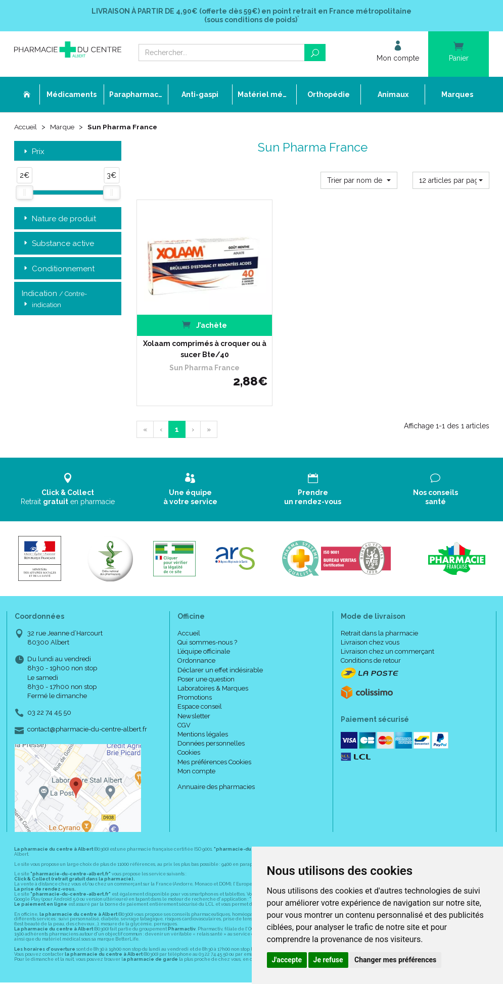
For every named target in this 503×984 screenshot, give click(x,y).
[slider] (24, 193)
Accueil (26, 127)
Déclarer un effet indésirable (220, 642)
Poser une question (206, 651)
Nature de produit (59, 219)
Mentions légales (202, 706)
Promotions (194, 669)
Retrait (68, 461)
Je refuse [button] (328, 960)
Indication (54, 300)
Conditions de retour (371, 632)
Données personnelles (211, 715)
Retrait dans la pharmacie (379, 605)
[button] (359, 180)
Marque (64, 127)
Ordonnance (196, 632)
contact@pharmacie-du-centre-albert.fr (87, 701)
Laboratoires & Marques (212, 660)
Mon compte (196, 743)
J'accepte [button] (287, 960)
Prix (33, 152)
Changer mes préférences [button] (395, 960)
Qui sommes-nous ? (207, 614)
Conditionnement (58, 269)
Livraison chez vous (370, 614)
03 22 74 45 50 (49, 684)
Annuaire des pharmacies (216, 758)
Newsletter (193, 688)
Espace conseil (199, 678)
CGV (184, 697)
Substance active (58, 244)
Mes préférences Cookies (214, 733)
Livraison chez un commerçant (387, 623)
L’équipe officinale (203, 623)
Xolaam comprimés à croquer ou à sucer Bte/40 (190, 320)
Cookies (188, 724)
